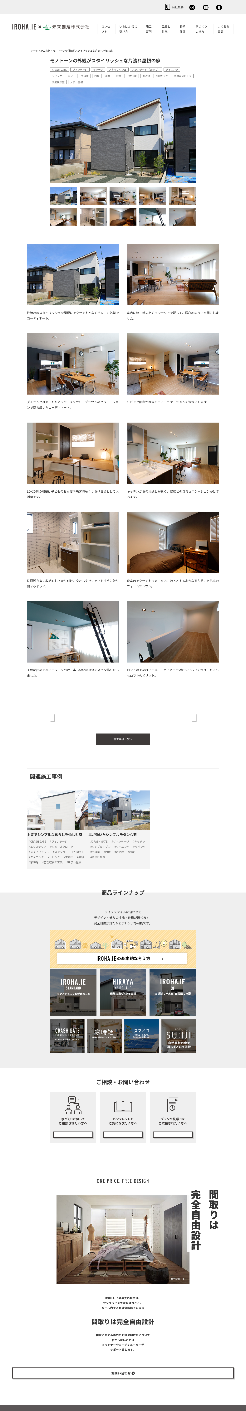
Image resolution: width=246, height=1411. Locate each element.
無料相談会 (157, 7)
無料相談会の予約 (73, 1126)
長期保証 (182, 28)
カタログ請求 (123, 1126)
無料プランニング (173, 1126)
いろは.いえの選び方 (128, 28)
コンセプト (105, 28)
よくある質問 (223, 28)
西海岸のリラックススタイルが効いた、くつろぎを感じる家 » (161, 716)
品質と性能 (166, 28)
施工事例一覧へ (123, 736)
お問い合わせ (211, 7)
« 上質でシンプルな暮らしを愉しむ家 (77, 714)
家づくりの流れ (201, 28)
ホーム (34, 50)
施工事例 (149, 28)
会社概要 (130, 7)
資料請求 (183, 7)
